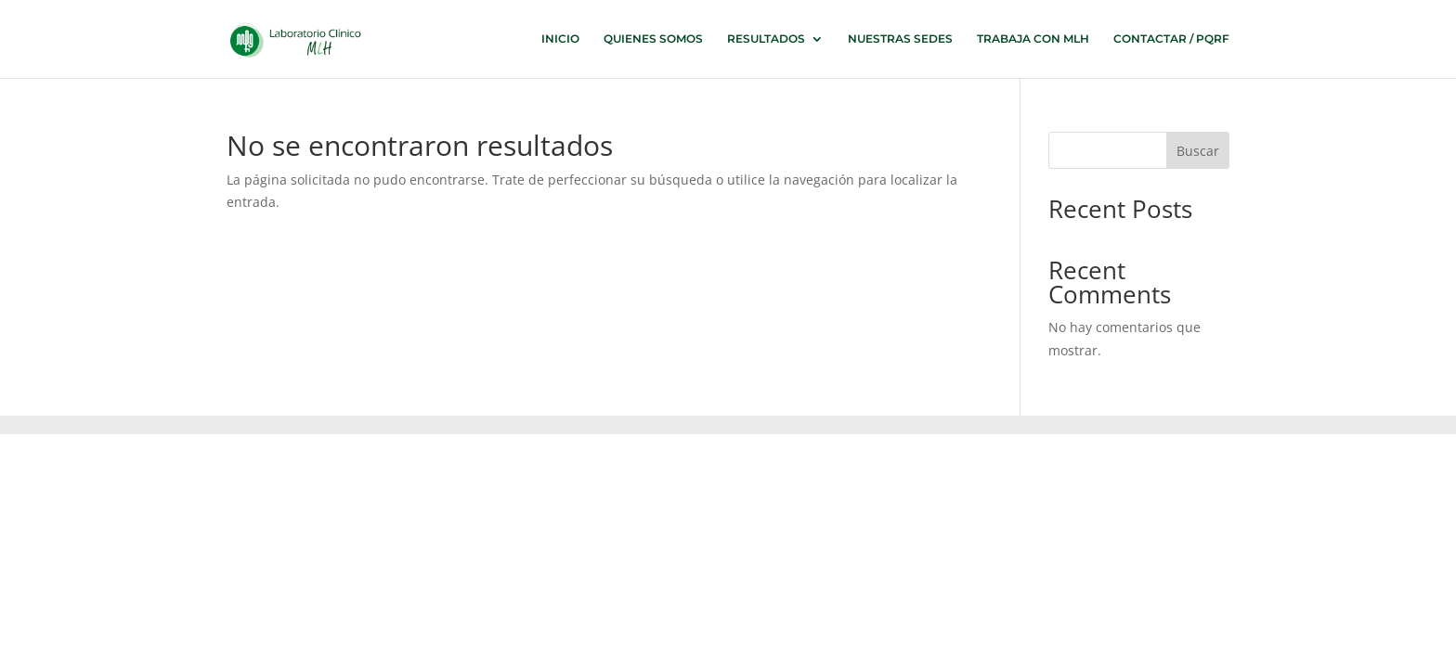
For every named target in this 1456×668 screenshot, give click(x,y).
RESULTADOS (766, 38)
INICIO (560, 38)
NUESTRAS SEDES (900, 38)
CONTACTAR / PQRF (1171, 38)
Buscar (1197, 151)
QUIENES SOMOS (653, 38)
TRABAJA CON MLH (1033, 38)
